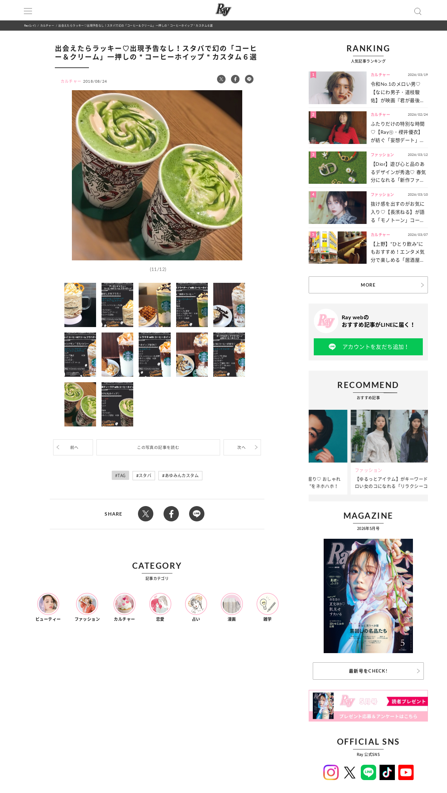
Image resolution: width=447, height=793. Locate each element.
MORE (368, 285)
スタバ (145, 476)
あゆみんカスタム (182, 476)
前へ (74, 447)
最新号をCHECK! (368, 671)
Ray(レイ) (30, 25)
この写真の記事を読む (158, 447)
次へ (241, 447)
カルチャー (47, 25)
